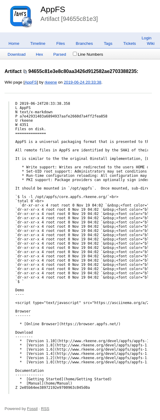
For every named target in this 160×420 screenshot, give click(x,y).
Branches (84, 43)
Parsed (59, 54)
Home (14, 43)
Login (146, 38)
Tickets (129, 43)
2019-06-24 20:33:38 (82, 82)
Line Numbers (88, 54)
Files (60, 43)
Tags (108, 43)
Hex (39, 54)
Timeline (38, 43)
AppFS (52, 9)
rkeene (51, 82)
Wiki (151, 43)
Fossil (32, 408)
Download (17, 54)
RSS (45, 408)
